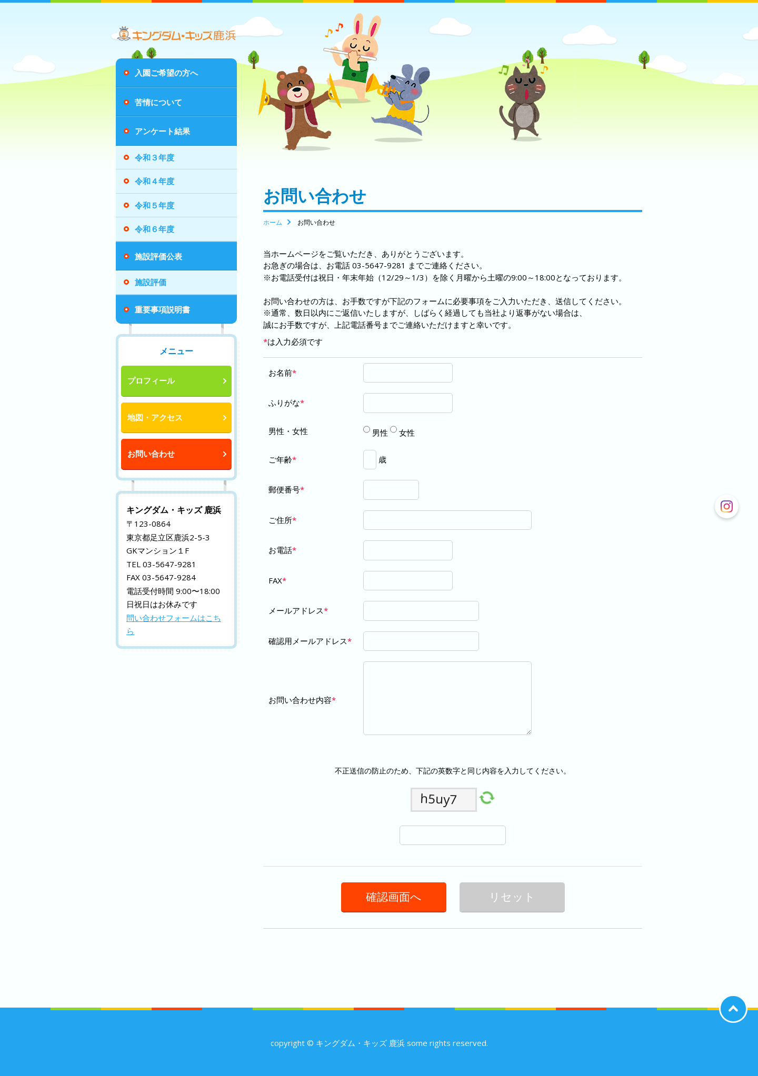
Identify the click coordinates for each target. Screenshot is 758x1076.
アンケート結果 (162, 131)
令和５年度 (154, 205)
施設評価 (150, 282)
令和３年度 (154, 157)
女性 (406, 432)
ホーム (272, 222)
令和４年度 (154, 181)
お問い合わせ (151, 453)
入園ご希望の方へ (166, 72)
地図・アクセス (155, 417)
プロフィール (151, 380)
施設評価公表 (158, 256)
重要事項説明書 (162, 309)
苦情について (158, 102)
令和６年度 (154, 229)
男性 (379, 432)
